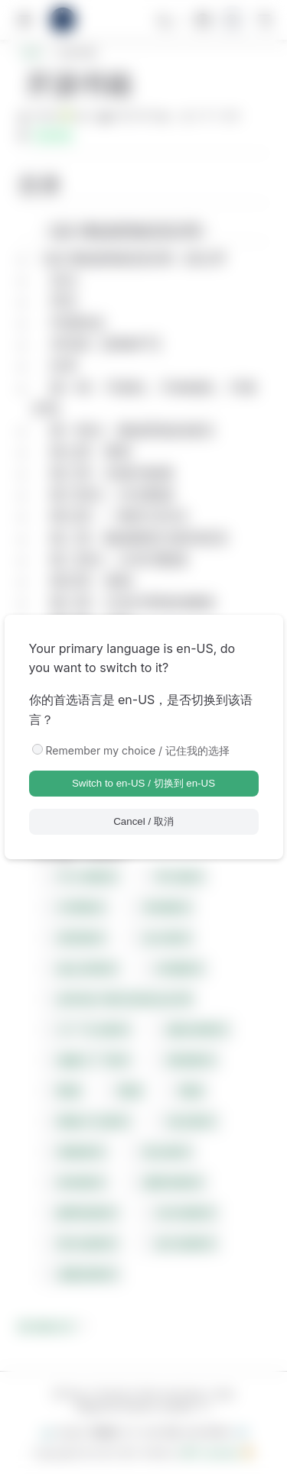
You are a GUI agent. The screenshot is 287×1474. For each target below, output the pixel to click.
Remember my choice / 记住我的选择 (138, 750)
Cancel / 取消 (143, 821)
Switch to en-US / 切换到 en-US (143, 783)
